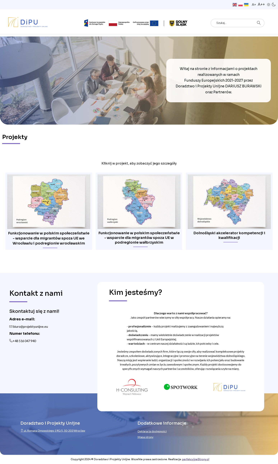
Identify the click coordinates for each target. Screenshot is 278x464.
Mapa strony (145, 437)
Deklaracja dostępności (152, 431)
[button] (269, 4)
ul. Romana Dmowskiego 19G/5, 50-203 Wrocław (52, 430)
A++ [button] (261, 4)
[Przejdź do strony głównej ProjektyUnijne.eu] (28, 21)
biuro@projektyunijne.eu (28, 326)
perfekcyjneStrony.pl (195, 459)
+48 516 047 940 (24, 341)
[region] (139, 206)
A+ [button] (254, 5)
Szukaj (260, 22)
